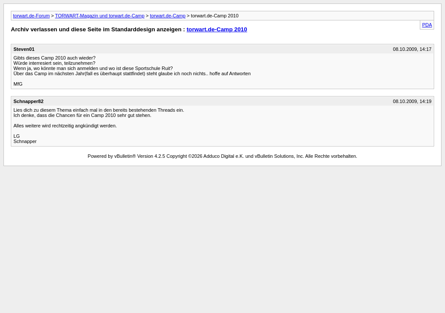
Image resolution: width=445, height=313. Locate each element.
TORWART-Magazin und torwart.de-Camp (100, 15)
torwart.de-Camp (168, 15)
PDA (427, 24)
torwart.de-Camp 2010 (216, 29)
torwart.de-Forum (31, 15)
